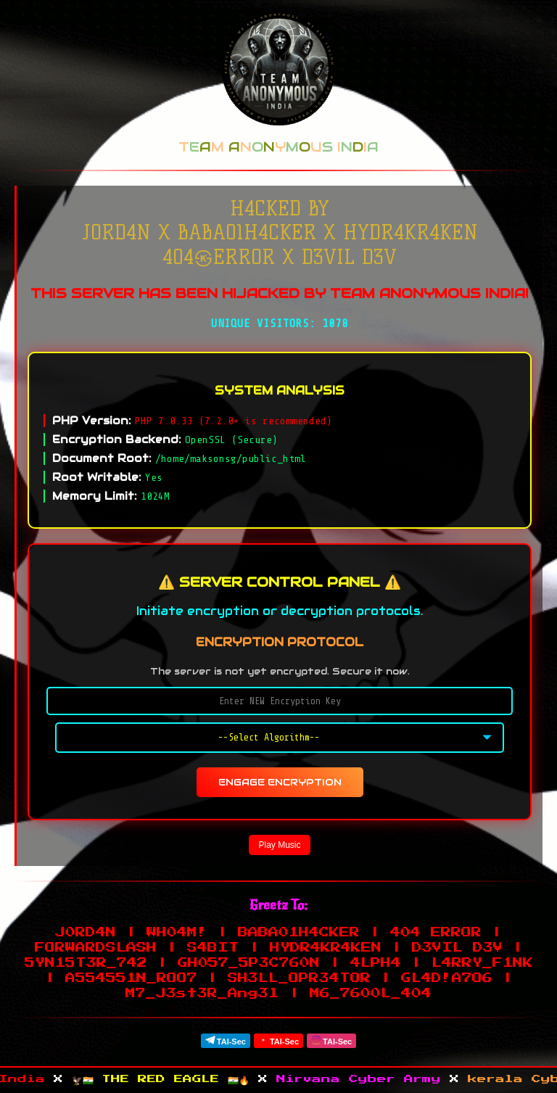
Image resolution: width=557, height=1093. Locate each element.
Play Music (279, 845)
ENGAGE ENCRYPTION (280, 782)
